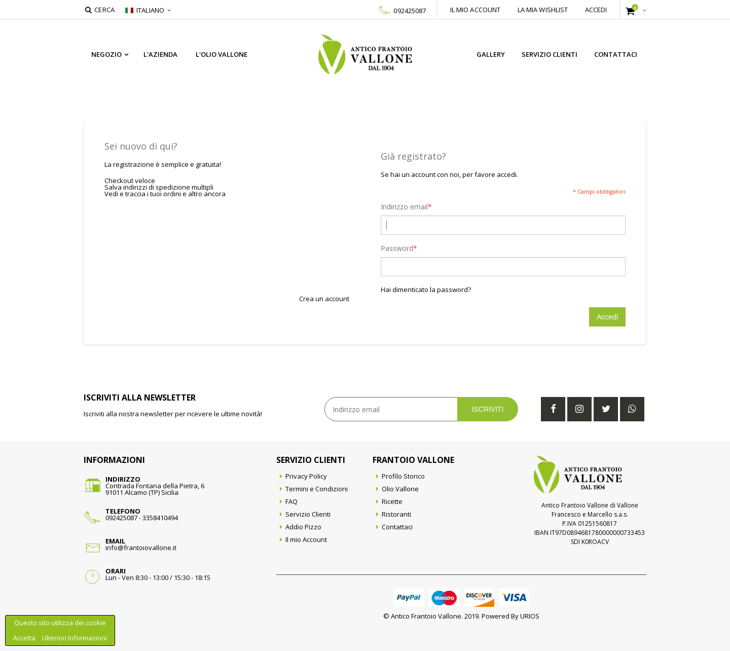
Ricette (392, 501)
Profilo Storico (403, 476)
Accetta (25, 637)
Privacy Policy (306, 476)
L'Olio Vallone (221, 54)
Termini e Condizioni (316, 488)
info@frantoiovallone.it (140, 547)
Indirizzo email (404, 206)
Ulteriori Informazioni (74, 637)
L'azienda (160, 54)
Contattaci (615, 54)
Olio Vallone (400, 488)
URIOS (529, 616)
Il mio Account (306, 539)
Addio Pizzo (303, 526)
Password (397, 248)
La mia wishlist (543, 9)
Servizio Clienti (549, 54)
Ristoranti (396, 514)
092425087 (409, 10)
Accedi (596, 9)
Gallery (491, 54)
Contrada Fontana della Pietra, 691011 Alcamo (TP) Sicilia (154, 489)
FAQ (291, 501)
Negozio (106, 54)
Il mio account (475, 9)
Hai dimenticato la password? (426, 289)
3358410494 (160, 517)
